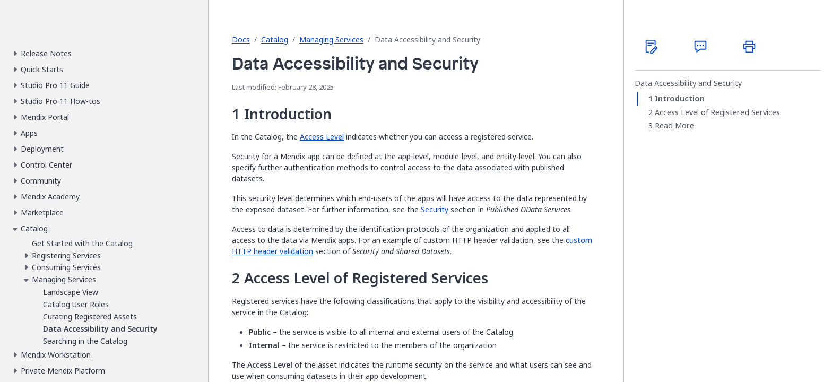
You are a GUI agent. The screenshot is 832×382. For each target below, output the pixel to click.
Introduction (680, 99)
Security (434, 209)
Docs (241, 39)
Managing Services (331, 39)
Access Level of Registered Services (717, 112)
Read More (674, 126)
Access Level (322, 136)
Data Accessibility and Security (688, 83)
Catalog (274, 39)
